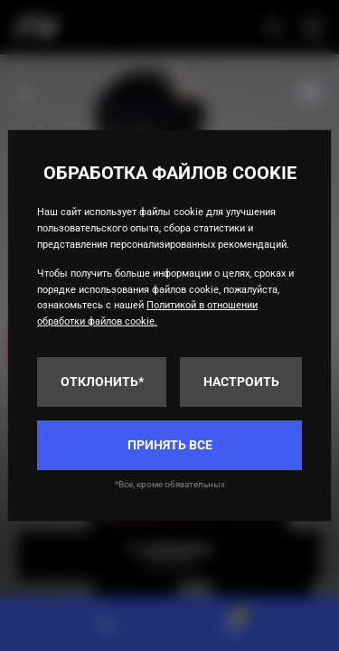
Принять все (169, 445)
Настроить (241, 381)
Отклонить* (102, 381)
